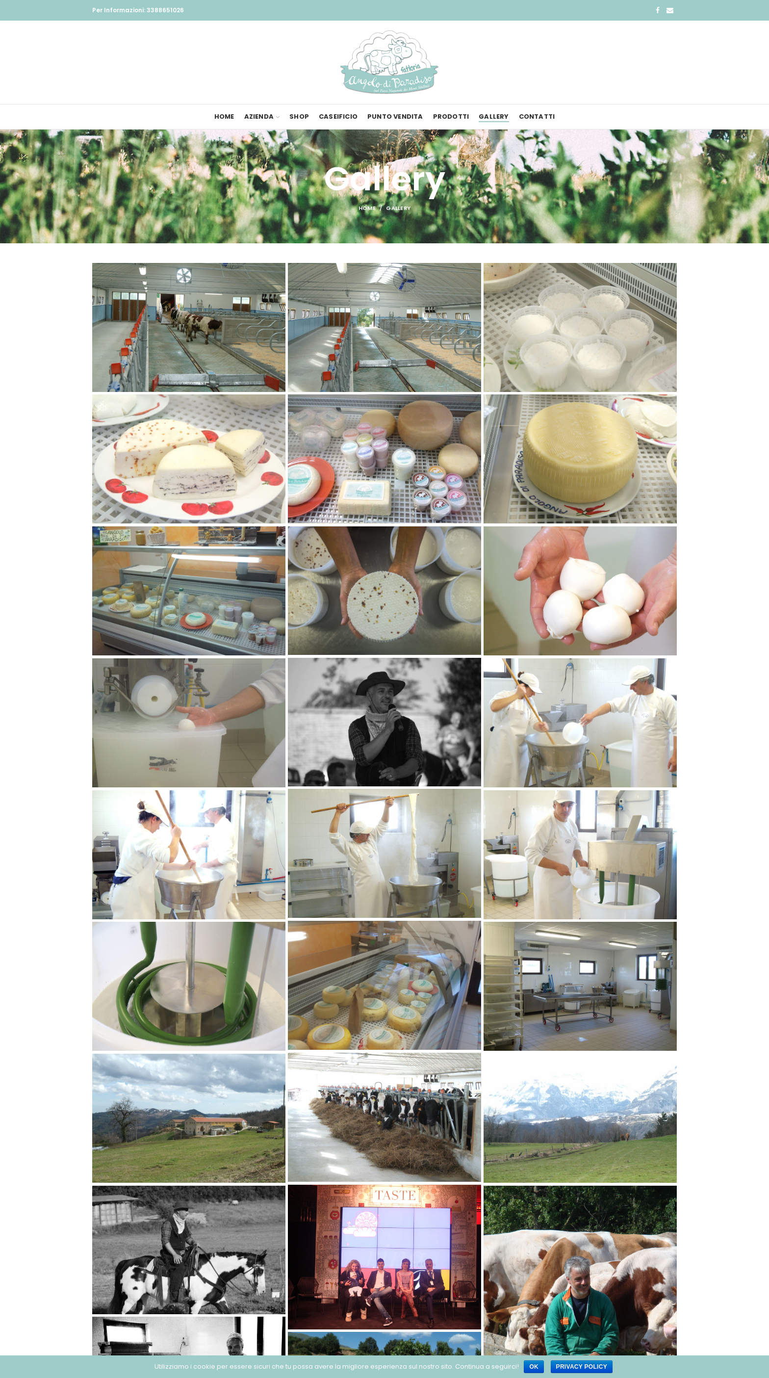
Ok (533, 1366)
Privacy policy (581, 1366)
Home (367, 208)
